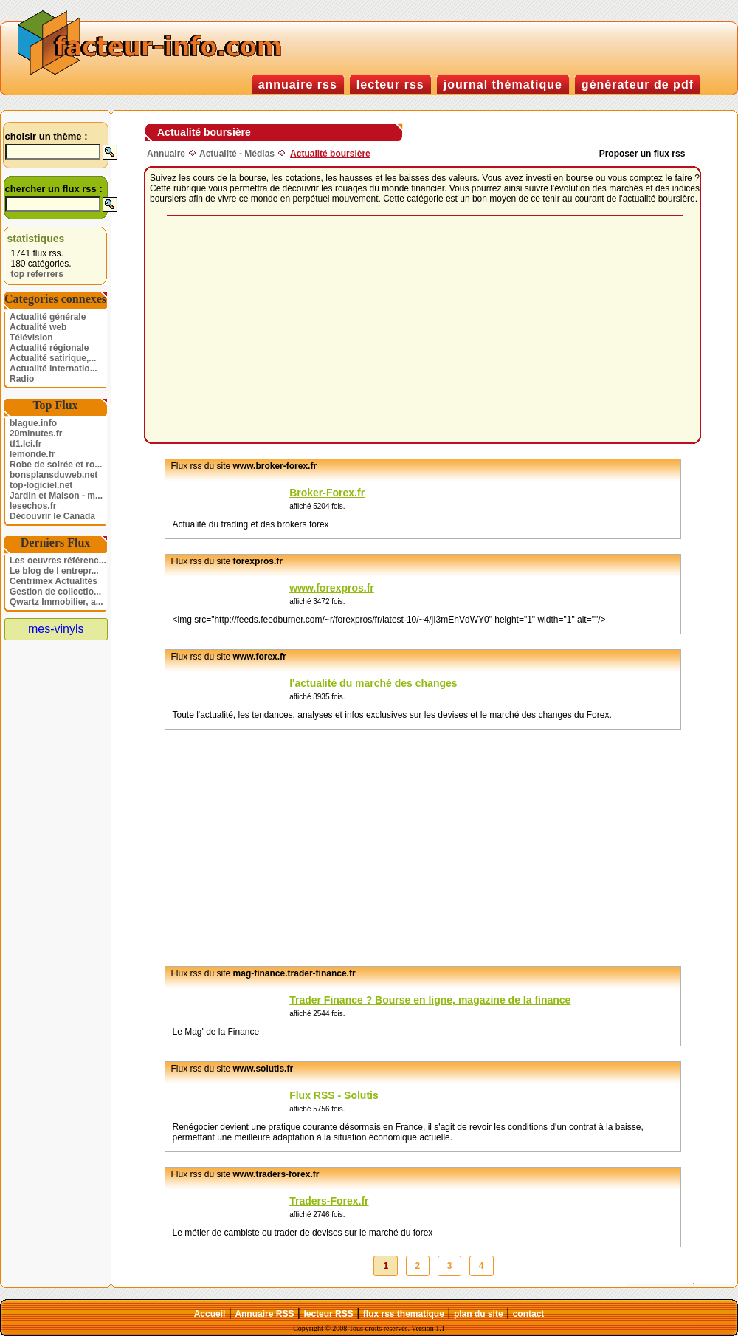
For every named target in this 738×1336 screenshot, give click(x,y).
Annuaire (166, 153)
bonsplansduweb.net (53, 475)
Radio (22, 379)
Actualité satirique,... (53, 358)
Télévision (31, 337)
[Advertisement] (361, 330)
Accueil (210, 1314)
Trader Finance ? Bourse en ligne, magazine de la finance (429, 1000)
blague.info (33, 423)
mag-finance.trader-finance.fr (294, 973)
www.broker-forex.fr (275, 466)
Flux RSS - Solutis (334, 1095)
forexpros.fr (258, 561)
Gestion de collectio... (55, 591)
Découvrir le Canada (52, 516)
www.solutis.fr (263, 1068)
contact (529, 1314)
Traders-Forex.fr (328, 1201)
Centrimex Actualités (53, 581)
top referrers (37, 274)
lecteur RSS (328, 1314)
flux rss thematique (403, 1314)
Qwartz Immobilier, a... (56, 602)
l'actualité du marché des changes (373, 683)
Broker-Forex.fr (327, 493)
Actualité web (38, 327)
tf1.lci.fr (25, 444)
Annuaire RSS (264, 1314)
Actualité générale (48, 317)
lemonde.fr (32, 454)
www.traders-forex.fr (276, 1174)
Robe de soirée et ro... (56, 464)
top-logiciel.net (41, 485)
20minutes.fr (36, 433)
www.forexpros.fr (331, 588)
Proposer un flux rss (642, 153)
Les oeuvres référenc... (58, 560)
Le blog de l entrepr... (54, 571)
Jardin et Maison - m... (56, 495)
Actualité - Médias (237, 153)
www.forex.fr (259, 656)
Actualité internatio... (53, 368)
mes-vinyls (56, 629)
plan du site (478, 1314)
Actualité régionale (49, 348)
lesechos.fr (33, 506)
